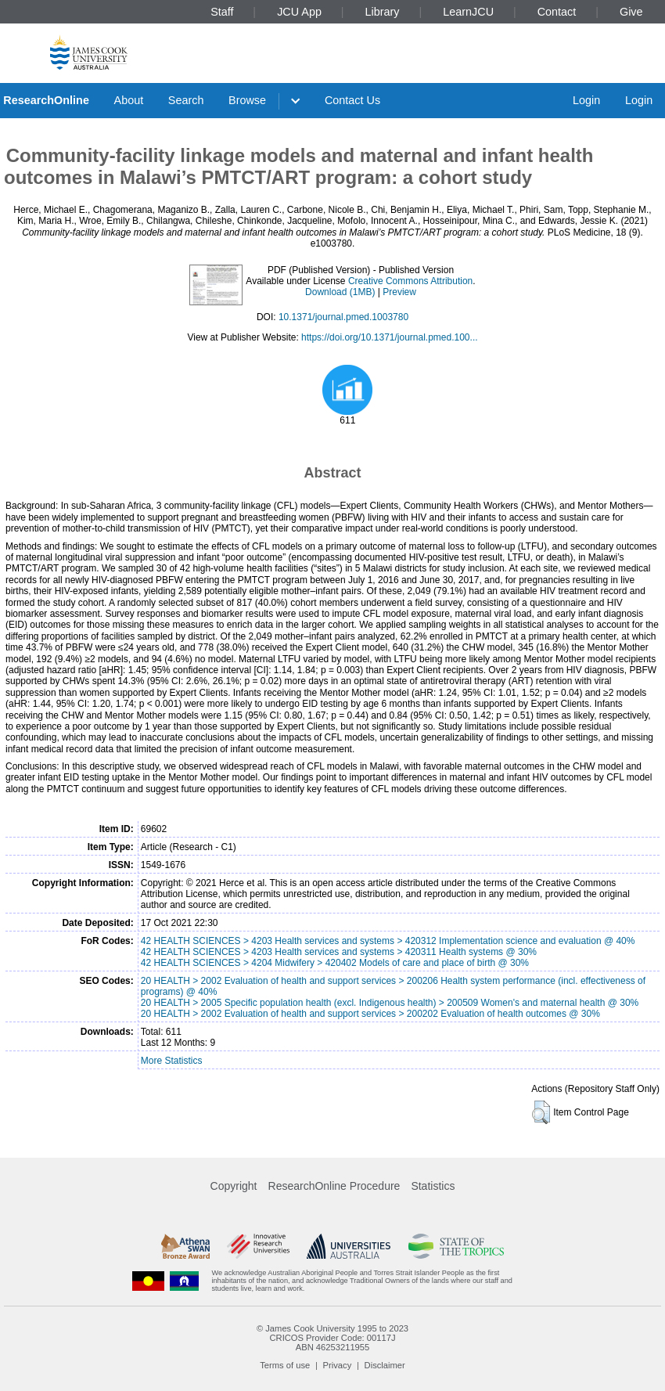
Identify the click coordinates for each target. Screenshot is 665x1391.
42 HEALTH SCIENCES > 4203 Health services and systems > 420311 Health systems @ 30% (339, 951)
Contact (557, 11)
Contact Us (352, 100)
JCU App (299, 11)
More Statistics (172, 1060)
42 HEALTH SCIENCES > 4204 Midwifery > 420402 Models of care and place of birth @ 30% (335, 962)
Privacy (337, 1365)
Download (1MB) (340, 291)
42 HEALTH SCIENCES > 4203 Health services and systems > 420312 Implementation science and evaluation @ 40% (388, 940)
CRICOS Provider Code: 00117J (332, 1337)
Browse (247, 100)
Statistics (433, 1186)
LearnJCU (468, 11)
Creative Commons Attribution (410, 281)
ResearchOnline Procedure (334, 1186)
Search (186, 100)
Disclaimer (385, 1365)
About (129, 100)
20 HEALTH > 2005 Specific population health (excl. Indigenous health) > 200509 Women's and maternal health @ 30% (389, 1002)
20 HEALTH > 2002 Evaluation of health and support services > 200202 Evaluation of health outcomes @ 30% (370, 1013)
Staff (221, 11)
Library (382, 11)
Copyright (233, 1186)
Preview (399, 291)
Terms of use (285, 1365)
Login (586, 100)
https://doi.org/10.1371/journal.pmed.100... (389, 337)
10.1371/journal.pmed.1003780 (343, 317)
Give (631, 11)
